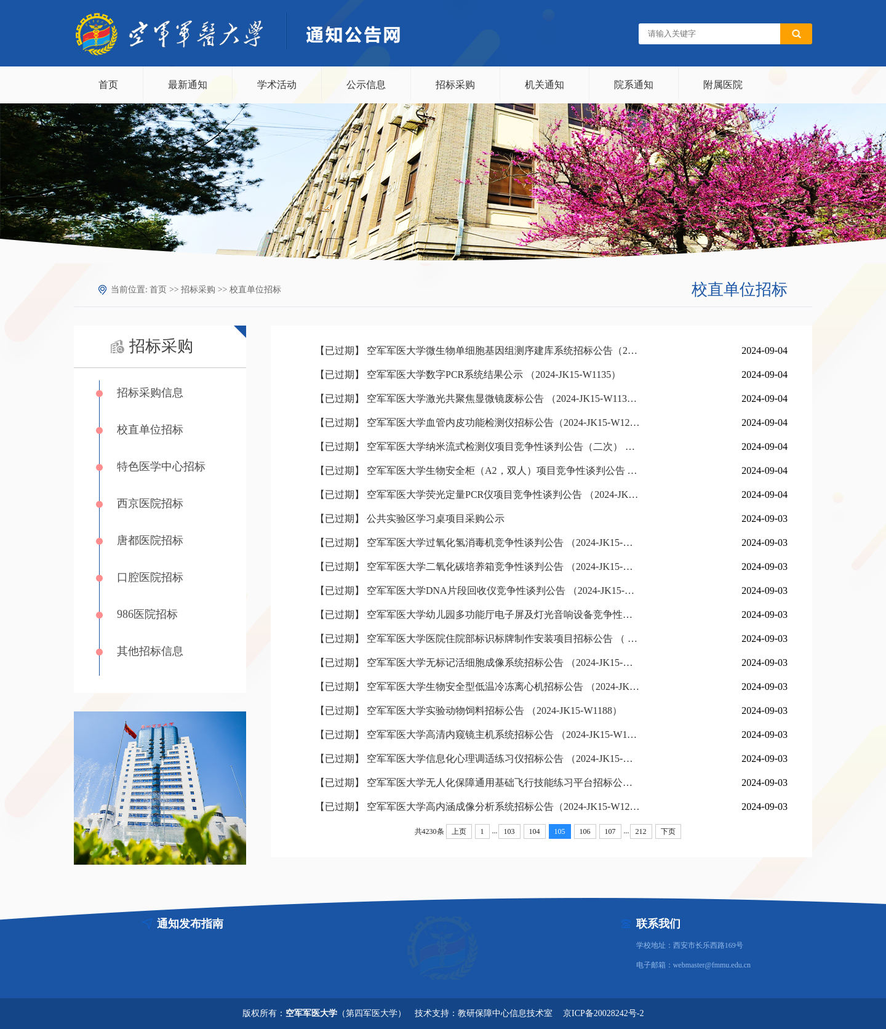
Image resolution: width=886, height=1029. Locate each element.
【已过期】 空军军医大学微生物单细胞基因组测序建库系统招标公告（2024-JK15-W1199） (478, 350)
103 (509, 831)
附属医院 (723, 84)
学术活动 (277, 84)
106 (585, 831)
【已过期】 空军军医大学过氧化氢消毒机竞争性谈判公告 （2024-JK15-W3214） (478, 542)
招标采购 (455, 84)
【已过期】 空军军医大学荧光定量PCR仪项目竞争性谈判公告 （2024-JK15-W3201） (478, 494)
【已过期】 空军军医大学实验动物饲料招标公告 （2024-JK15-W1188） (468, 710)
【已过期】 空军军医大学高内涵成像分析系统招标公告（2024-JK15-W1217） (478, 806)
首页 (108, 84)
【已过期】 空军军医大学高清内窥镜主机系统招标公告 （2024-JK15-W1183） (478, 734)
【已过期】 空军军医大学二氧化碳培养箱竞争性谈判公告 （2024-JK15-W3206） (478, 566)
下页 (668, 831)
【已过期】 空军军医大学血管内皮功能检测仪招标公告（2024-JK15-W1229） (478, 422)
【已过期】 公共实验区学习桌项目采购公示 (410, 518)
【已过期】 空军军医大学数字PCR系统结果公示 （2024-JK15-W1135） (468, 374)
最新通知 (187, 84)
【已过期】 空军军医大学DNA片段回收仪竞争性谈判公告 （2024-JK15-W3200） (478, 590)
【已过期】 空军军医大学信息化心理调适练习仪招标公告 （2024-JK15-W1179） (478, 758)
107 (610, 831)
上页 (459, 831)
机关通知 (544, 84)
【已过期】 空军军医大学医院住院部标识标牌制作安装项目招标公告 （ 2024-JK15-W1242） (478, 638)
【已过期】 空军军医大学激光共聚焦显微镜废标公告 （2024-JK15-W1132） (478, 398)
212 (641, 831)
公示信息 (366, 84)
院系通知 (633, 84)
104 (534, 831)
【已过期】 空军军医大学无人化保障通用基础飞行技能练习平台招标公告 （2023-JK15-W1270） (478, 782)
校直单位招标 (255, 289)
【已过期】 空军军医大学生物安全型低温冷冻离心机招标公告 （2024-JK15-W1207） (478, 686)
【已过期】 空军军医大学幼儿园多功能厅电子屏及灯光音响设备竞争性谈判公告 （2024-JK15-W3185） (478, 614)
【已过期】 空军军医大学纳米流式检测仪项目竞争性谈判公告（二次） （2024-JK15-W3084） (478, 446)
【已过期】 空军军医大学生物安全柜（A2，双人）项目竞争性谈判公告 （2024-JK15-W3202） (478, 470)
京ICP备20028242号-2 (603, 1013)
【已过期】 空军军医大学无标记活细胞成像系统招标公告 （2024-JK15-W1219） (478, 662)
